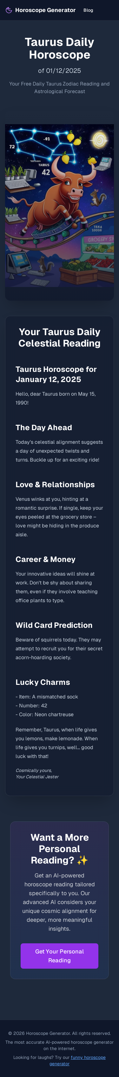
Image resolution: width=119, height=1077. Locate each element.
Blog (88, 10)
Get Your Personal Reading (59, 956)
